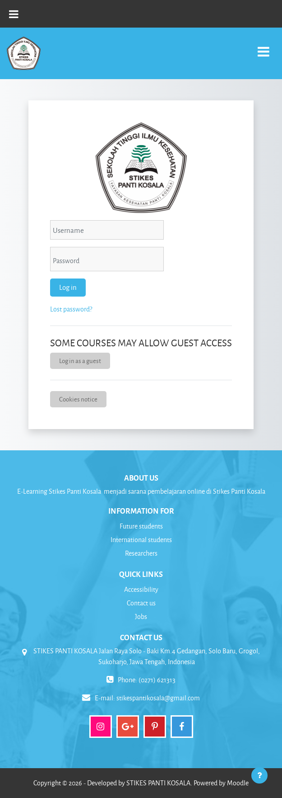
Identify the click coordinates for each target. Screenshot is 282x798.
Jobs (141, 616)
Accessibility (141, 589)
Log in (68, 287)
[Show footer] (259, 775)
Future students (141, 526)
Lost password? (71, 309)
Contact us (141, 603)
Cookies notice (78, 399)
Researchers (141, 553)
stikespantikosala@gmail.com (158, 698)
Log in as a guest (80, 360)
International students (141, 539)
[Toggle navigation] (263, 47)
